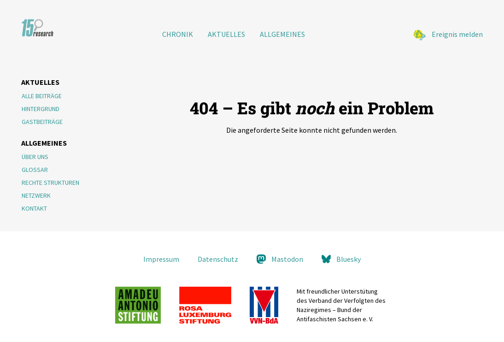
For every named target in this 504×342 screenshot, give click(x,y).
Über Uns (35, 157)
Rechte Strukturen (50, 182)
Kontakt (34, 208)
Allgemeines (282, 34)
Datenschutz (218, 259)
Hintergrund (40, 109)
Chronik (177, 34)
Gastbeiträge (42, 122)
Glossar (35, 169)
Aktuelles (226, 34)
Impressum (161, 259)
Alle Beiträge (42, 96)
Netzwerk (36, 195)
